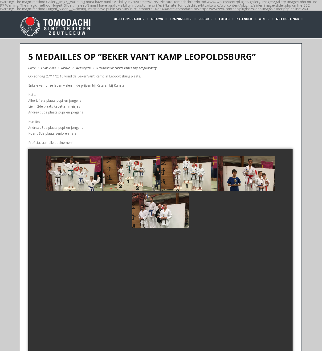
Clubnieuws (48, 68)
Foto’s (224, 19)
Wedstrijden (83, 68)
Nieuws (157, 19)
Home (32, 68)
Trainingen (181, 19)
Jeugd (205, 19)
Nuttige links (287, 19)
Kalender (244, 19)
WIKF (264, 19)
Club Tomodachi (128, 19)
